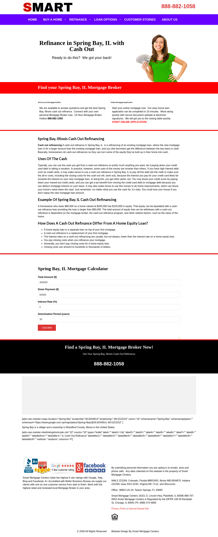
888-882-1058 (178, 6)
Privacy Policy (119, 508)
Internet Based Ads (139, 508)
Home (32, 19)
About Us (169, 19)
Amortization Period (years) (53, 314)
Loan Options (105, 19)
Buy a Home (52, 19)
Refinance (78, 19)
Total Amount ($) (47, 277)
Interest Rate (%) (47, 301)
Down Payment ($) (48, 289)
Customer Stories (140, 19)
